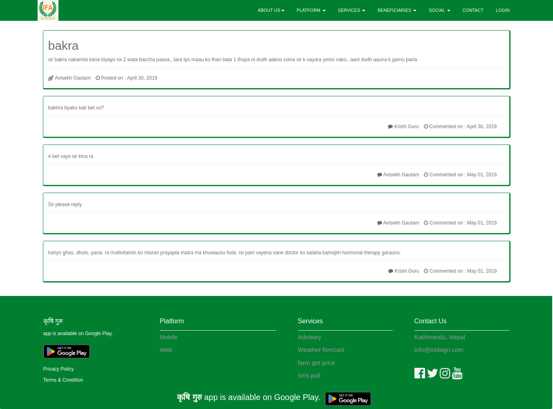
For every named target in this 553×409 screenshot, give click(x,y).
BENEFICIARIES (397, 10)
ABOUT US (271, 10)
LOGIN (503, 10)
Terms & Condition (63, 380)
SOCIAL (439, 10)
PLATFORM (311, 10)
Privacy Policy (58, 369)
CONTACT (473, 10)
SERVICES (351, 10)
